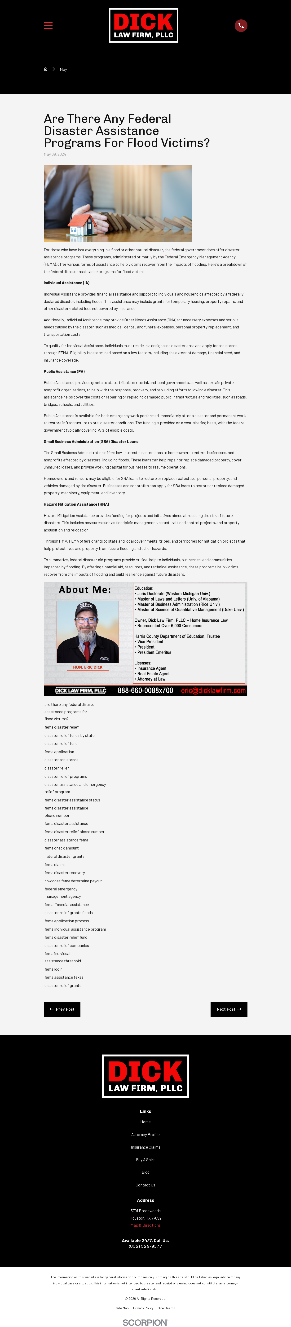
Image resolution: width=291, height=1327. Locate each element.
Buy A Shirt (145, 1159)
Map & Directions (146, 1225)
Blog (146, 1172)
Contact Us (145, 1184)
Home (145, 1121)
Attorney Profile (145, 1134)
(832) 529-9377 (146, 1246)
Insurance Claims (145, 1147)
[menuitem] (122, 1308)
